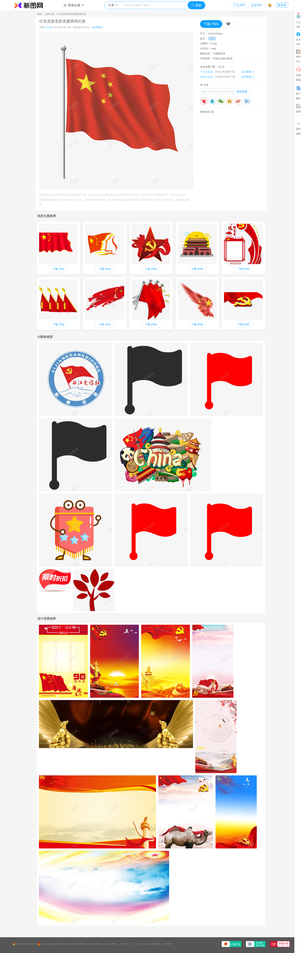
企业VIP (256, 5)
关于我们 (125, 944)
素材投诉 (207, 111)
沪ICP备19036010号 (26, 944)
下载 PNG (211, 24)
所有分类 (73, 5)
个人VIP (239, 5)
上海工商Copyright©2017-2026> (58, 944)
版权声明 (111, 944)
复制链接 (242, 91)
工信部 (137, 944)
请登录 (282, 5)
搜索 (196, 5)
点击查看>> (97, 27)
